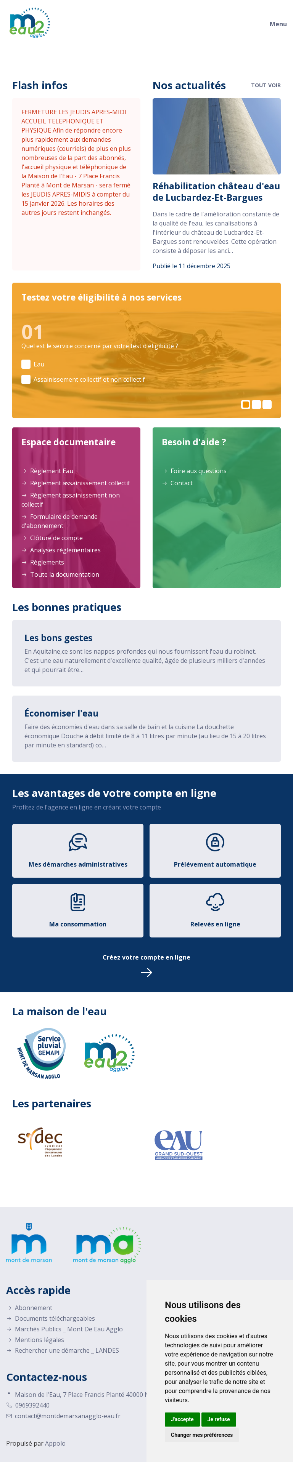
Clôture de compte (52, 537)
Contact (177, 482)
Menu (278, 24)
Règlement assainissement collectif (75, 482)
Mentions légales (35, 1338)
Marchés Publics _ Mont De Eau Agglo (64, 1328)
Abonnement (29, 1306)
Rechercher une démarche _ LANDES (62, 1349)
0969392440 (28, 1404)
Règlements (42, 561)
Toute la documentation (60, 573)
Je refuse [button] (219, 1419)
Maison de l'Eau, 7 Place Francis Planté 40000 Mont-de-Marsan (100, 1393)
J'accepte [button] (182, 1419)
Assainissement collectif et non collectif (89, 379)
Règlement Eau (47, 469)
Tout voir (266, 85)
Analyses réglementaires (61, 549)
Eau (39, 364)
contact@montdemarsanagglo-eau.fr (63, 1415)
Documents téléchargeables (50, 1317)
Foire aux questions (194, 469)
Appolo (55, 1442)
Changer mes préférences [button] (202, 1435)
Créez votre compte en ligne (146, 965)
